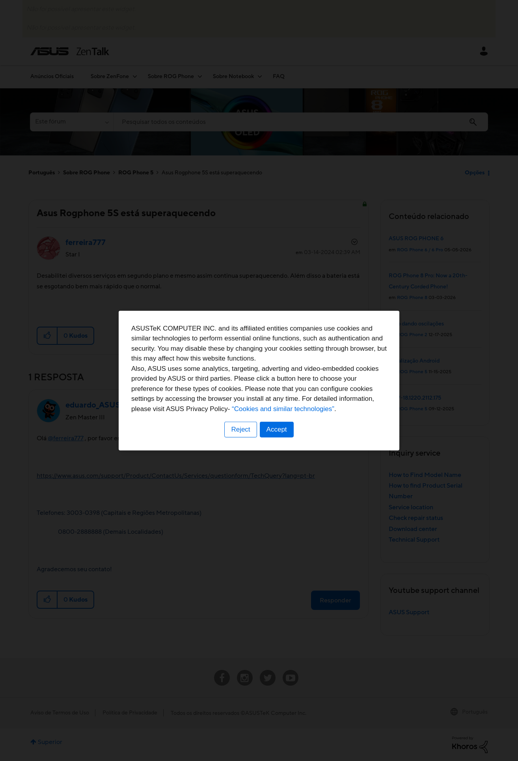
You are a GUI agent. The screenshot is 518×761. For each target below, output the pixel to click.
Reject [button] (240, 429)
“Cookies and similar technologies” (283, 409)
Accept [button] (276, 429)
